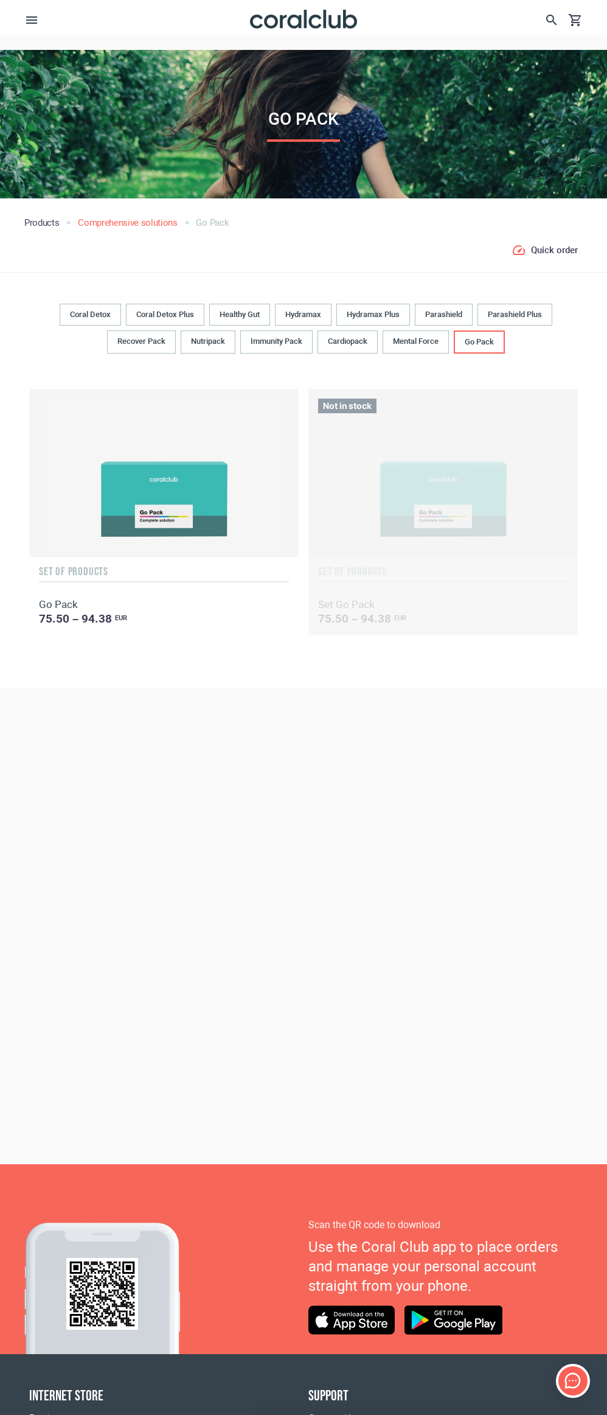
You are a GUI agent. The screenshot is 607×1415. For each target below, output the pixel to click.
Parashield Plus (515, 314)
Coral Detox (90, 314)
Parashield (443, 314)
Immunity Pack (276, 341)
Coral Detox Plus (165, 314)
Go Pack (479, 341)
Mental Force (416, 341)
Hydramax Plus (373, 314)
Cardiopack (347, 341)
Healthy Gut (240, 314)
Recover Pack (141, 341)
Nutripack (208, 341)
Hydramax (303, 314)
